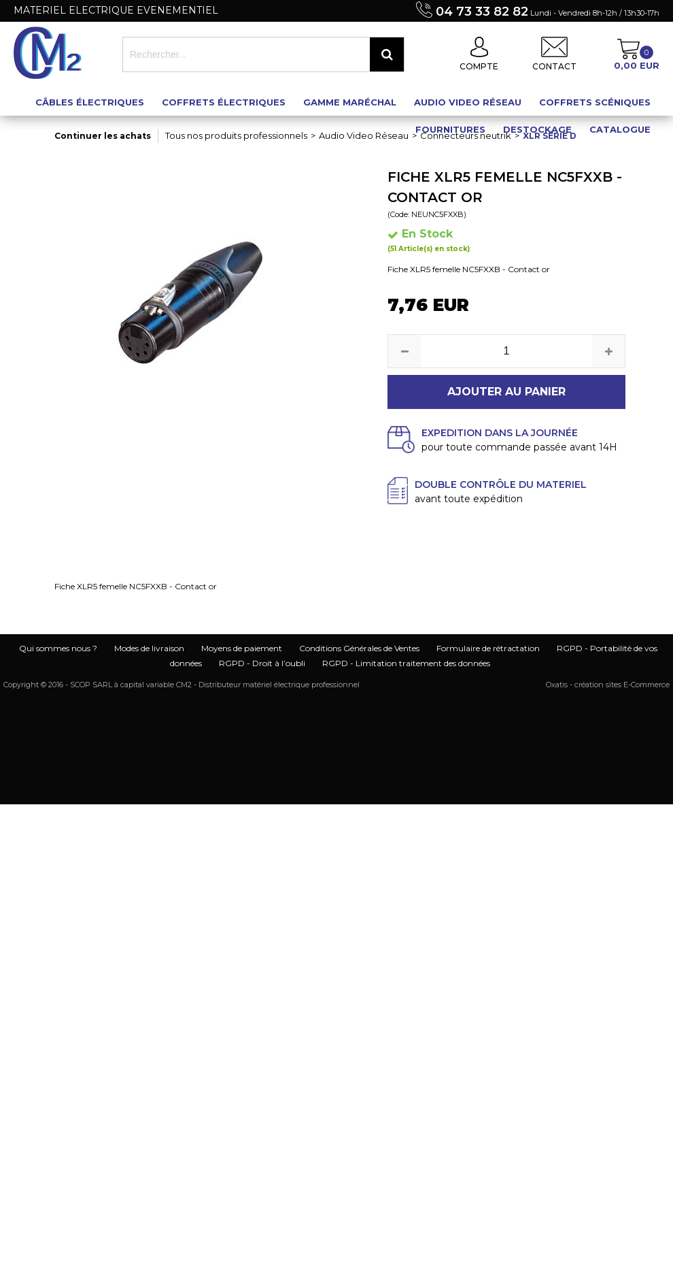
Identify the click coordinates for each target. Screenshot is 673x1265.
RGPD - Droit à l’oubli (262, 663)
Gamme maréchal (349, 102)
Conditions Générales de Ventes (359, 648)
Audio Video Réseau (467, 102)
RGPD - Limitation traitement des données (406, 663)
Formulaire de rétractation (488, 648)
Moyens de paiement (241, 648)
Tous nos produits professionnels (236, 135)
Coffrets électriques (224, 102)
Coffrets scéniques (595, 102)
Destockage (537, 129)
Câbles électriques (89, 102)
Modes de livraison (149, 648)
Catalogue (620, 129)
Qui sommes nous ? (58, 648)
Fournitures (450, 129)
